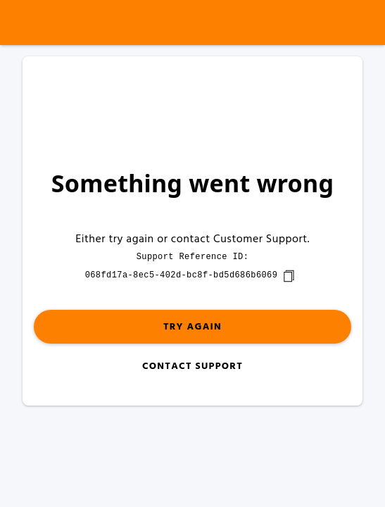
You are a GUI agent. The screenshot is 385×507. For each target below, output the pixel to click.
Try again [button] (192, 327)
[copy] (288, 276)
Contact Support (192, 366)
